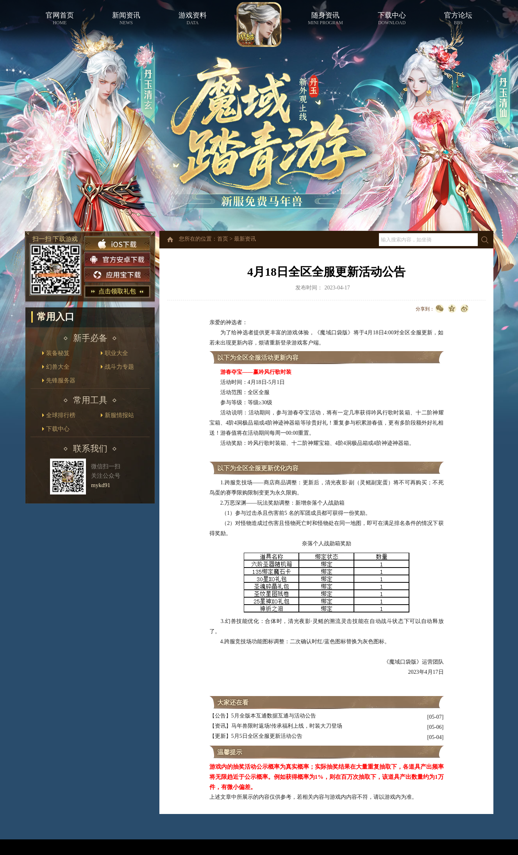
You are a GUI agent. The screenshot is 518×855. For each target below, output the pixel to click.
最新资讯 (245, 239)
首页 (222, 239)
